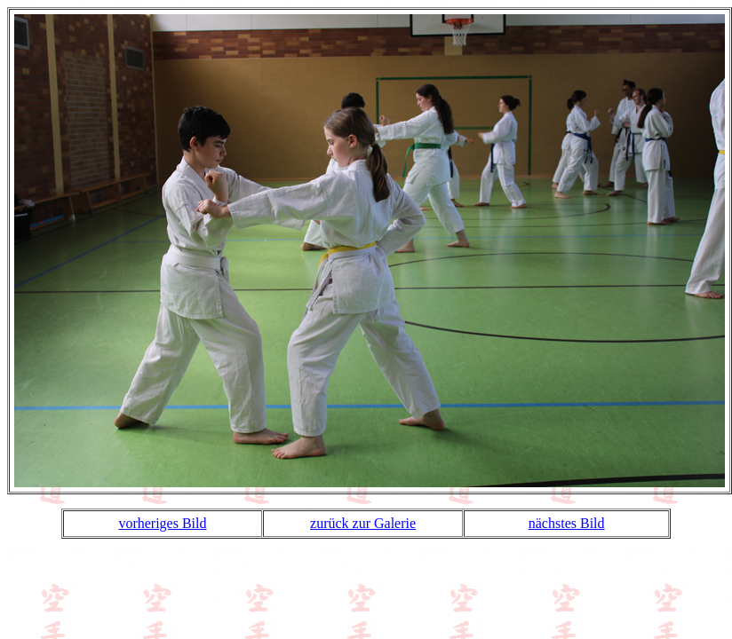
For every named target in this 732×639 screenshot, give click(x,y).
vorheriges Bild (162, 523)
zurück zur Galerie (363, 523)
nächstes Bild (567, 523)
